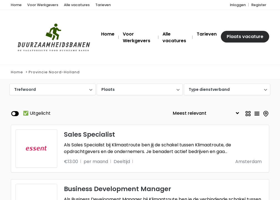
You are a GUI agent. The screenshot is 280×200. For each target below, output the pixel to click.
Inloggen (238, 4)
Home (17, 72)
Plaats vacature (245, 36)
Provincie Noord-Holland (54, 72)
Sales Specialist (89, 134)
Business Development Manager (117, 188)
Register (258, 4)
